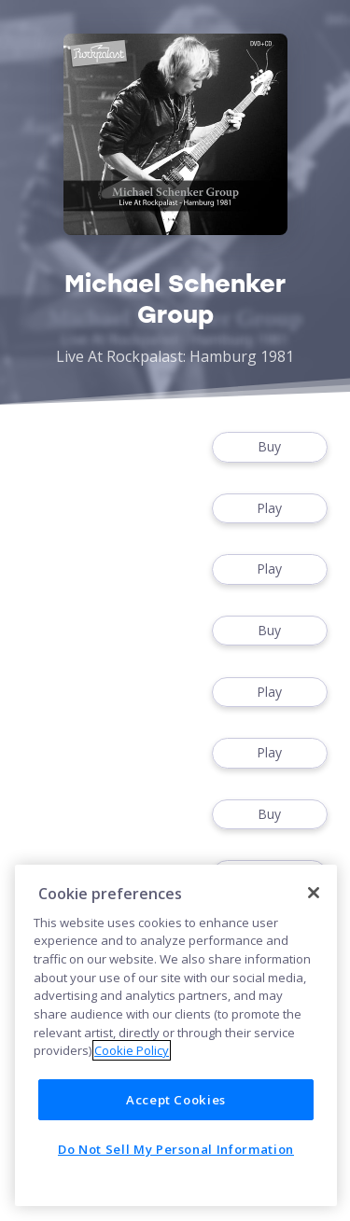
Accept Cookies (176, 1099)
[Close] (313, 892)
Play (270, 508)
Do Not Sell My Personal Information (176, 1149)
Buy (270, 447)
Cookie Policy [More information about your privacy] (131, 1050)
